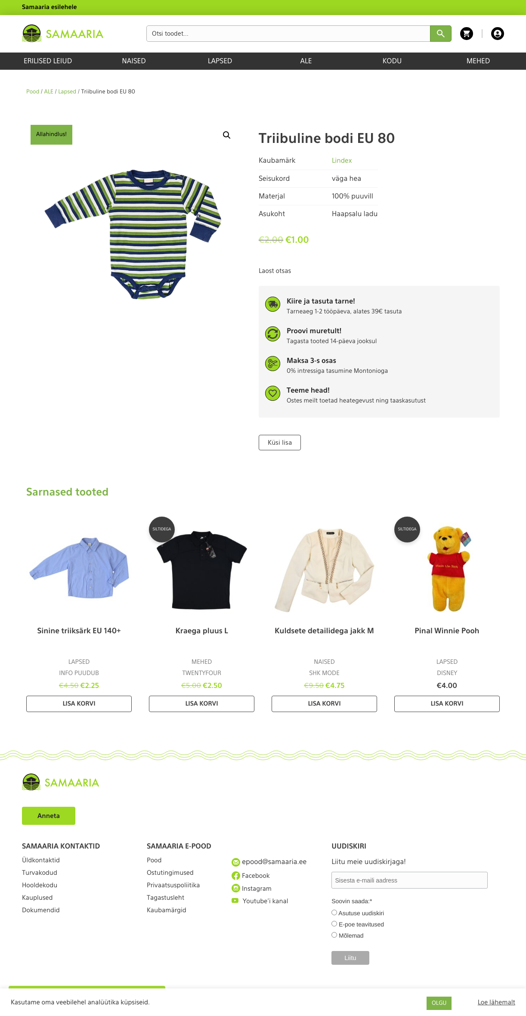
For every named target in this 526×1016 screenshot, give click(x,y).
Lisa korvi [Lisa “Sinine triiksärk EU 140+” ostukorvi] (78, 703)
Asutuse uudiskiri (361, 912)
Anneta (49, 815)
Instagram (253, 892)
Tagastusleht (167, 908)
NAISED (133, 61)
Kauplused (39, 908)
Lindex (342, 160)
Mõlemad (351, 935)
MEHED (478, 61)
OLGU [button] (439, 1003)
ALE (306, 61)
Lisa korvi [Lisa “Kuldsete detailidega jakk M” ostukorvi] (324, 703)
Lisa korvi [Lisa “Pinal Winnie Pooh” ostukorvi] (446, 703)
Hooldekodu (41, 892)
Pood (32, 92)
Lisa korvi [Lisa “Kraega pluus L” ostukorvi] (201, 703)
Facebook (252, 876)
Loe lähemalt (496, 1002)
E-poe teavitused (361, 923)
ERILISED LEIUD (48, 61)
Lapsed (67, 92)
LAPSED (220, 61)
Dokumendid (42, 924)
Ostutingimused (172, 877)
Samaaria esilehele (49, 7)
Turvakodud (41, 877)
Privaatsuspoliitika (176, 892)
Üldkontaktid (43, 861)
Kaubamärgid (168, 924)
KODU (392, 61)
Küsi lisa (279, 442)
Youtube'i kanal (262, 908)
